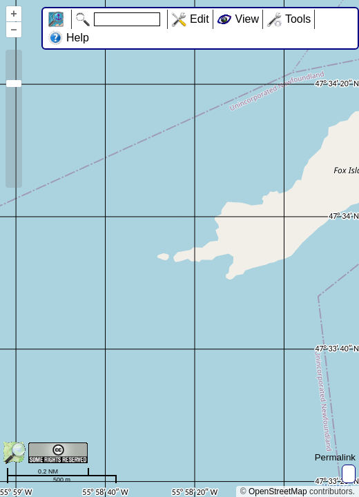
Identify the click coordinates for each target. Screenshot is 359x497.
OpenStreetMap (278, 491)
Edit (199, 19)
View (247, 19)
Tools (298, 19)
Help (77, 37)
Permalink (335, 457)
